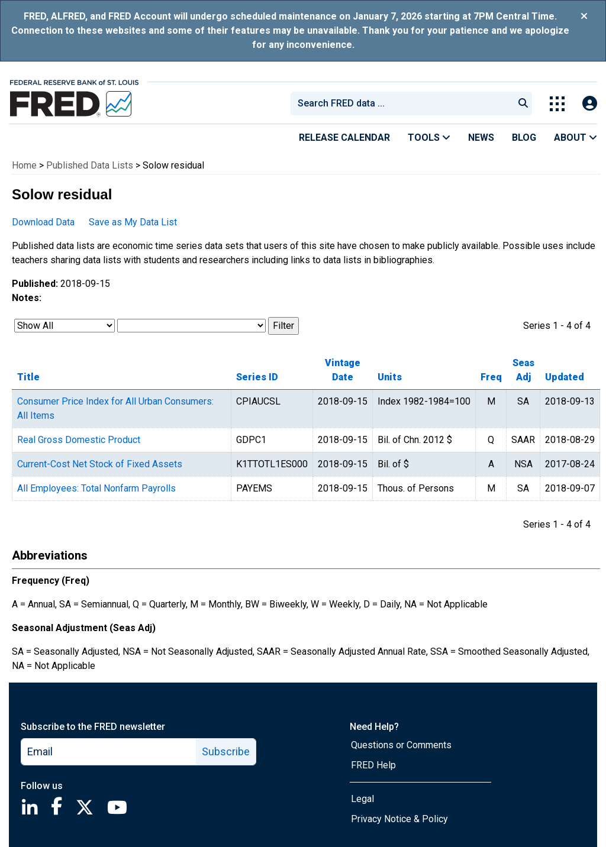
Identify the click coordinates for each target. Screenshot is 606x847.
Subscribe (226, 751)
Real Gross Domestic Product (78, 439)
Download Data (43, 222)
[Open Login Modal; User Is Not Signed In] (589, 103)
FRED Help (373, 765)
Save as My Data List (133, 222)
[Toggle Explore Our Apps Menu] (557, 103)
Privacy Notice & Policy (399, 819)
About (575, 137)
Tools (429, 137)
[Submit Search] (523, 103)
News (481, 137)
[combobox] (401, 103)
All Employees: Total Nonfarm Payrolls (96, 488)
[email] (108, 752)
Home (24, 165)
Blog (524, 137)
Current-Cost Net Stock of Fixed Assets (99, 464)
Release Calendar (344, 137)
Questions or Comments (401, 745)
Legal (362, 798)
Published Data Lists (89, 165)
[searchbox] (404, 103)
